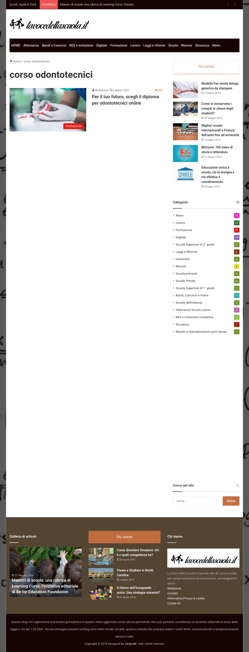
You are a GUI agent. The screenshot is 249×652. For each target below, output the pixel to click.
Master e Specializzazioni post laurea (201, 331)
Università (182, 259)
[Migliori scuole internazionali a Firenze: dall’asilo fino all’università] (185, 131)
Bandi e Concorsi (54, 45)
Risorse (186, 45)
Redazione (101, 90)
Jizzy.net (130, 643)
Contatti (172, 593)
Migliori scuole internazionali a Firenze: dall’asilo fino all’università (220, 130)
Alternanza (31, 45)
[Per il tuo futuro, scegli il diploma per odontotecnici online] (48, 109)
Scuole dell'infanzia (189, 302)
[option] (46, 572)
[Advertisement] (207, 414)
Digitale (101, 45)
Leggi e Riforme (186, 251)
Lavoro (135, 45)
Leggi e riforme (154, 45)
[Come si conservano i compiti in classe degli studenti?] (185, 108)
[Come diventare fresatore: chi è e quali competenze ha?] (101, 556)
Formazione (119, 45)
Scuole (173, 45)
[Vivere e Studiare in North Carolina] (101, 575)
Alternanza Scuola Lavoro (193, 310)
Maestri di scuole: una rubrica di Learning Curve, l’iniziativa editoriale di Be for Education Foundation (45, 586)
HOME (15, 45)
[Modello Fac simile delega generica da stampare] (185, 89)
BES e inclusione (81, 45)
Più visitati (206, 66)
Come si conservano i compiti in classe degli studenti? (217, 108)
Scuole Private (185, 281)
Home (15, 61)
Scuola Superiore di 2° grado (195, 244)
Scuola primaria (186, 273)
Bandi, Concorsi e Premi (192, 295)
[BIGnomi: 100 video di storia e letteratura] (185, 153)
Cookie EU (174, 603)
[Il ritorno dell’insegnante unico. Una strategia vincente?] (101, 593)
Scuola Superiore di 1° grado (195, 288)
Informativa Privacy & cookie (186, 598)
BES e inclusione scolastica (194, 317)
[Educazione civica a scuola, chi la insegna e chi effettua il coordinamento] (185, 173)
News (216, 45)
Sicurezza (202, 45)
